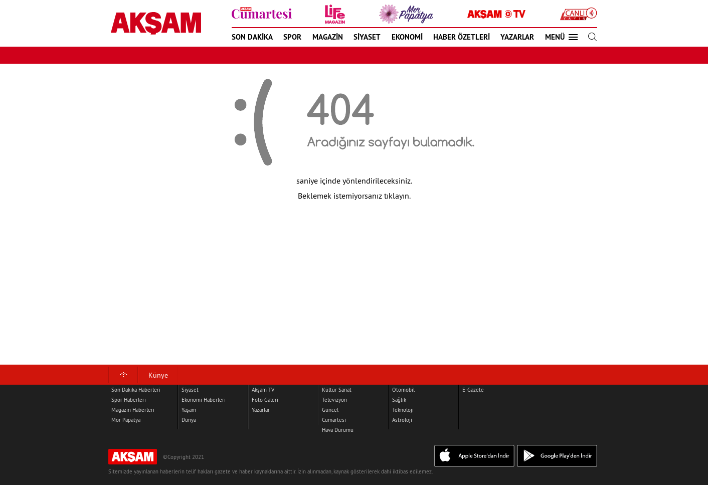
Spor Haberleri (128, 399)
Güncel (330, 409)
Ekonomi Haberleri (204, 399)
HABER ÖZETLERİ (461, 37)
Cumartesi (334, 419)
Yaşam (189, 409)
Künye (158, 375)
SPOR (292, 37)
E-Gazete (473, 389)
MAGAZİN (327, 37)
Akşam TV (263, 389)
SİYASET (367, 37)
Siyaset (190, 389)
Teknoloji (403, 409)
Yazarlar (261, 409)
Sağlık (399, 399)
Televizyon (334, 399)
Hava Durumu (337, 429)
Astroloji (402, 419)
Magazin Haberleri (132, 409)
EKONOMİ (407, 37)
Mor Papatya (125, 419)
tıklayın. (397, 196)
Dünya (189, 419)
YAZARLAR (517, 37)
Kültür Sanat (336, 389)
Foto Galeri (265, 399)
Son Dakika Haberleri (135, 389)
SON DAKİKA (252, 37)
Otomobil (403, 389)
